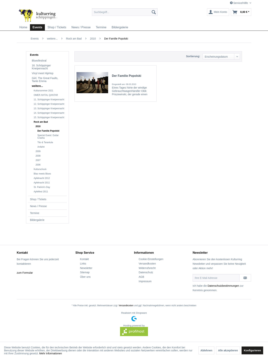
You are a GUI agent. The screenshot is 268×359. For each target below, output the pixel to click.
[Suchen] (154, 12)
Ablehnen (206, 350)
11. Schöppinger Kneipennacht (49, 99)
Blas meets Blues (42, 173)
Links (83, 263)
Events (34, 54)
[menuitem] (125, 12)
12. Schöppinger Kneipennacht (49, 104)
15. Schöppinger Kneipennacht (49, 117)
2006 (38, 164)
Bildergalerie (37, 219)
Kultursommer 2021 (43, 90)
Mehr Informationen (50, 353)
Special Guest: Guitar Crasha (48, 136)
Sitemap (85, 272)
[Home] (23, 27)
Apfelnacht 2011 (42, 182)
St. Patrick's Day (42, 187)
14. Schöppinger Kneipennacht (49, 113)
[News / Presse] (81, 27)
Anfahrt (41, 147)
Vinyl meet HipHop (42, 73)
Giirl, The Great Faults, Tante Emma (45, 80)
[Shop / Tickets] (57, 27)
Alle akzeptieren (228, 350)
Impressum (145, 281)
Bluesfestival (39, 60)
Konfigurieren (252, 350)
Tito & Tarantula (45, 142)
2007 (38, 160)
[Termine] (101, 27)
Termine (34, 213)
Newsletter (86, 268)
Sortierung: (193, 56)
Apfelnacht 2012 (42, 178)
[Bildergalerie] (120, 27)
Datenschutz (146, 272)
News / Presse (38, 206)
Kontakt (84, 259)
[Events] (37, 27)
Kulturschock (40, 169)
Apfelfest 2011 (41, 191)
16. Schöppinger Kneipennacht (41, 67)
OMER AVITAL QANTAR (46, 95)
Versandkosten (147, 263)
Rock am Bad (41, 122)
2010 (38, 126)
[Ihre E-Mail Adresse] (216, 278)
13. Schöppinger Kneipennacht (49, 108)
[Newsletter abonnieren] (245, 278)
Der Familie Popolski (48, 131)
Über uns (85, 276)
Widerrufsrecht (147, 268)
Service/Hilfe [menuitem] (239, 2)
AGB (141, 276)
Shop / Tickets (38, 199)
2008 (38, 156)
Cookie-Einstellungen (151, 259)
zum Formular (25, 272)
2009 (38, 151)
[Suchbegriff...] (125, 12)
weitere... (37, 85)
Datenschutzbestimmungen (223, 285)
